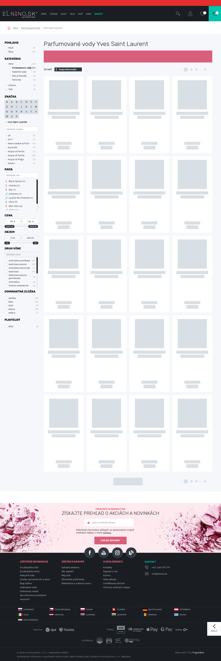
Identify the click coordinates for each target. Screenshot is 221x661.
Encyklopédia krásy (29, 571)
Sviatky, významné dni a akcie (35, 579)
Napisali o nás (110, 571)
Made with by (189, 652)
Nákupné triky (27, 575)
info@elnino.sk (159, 573)
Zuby (88, 13)
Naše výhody (109, 579)
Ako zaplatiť (68, 571)
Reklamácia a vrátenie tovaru (76, 583)
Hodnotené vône (28, 587)
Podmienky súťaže (29, 591)
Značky (98, 13)
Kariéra (107, 575)
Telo (72, 13)
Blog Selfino (26, 583)
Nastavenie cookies (58, 652)
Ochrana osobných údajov (116, 587)
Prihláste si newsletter (110, 512)
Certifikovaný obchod (114, 583)
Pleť (80, 13)
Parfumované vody (30, 27)
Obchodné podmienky (73, 579)
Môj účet (66, 575)
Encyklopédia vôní (29, 567)
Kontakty (107, 567)
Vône (15, 27)
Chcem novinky (110, 540)
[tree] (20, 76)
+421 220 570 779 (161, 567)
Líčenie (54, 13)
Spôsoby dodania (70, 567)
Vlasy (64, 13)
